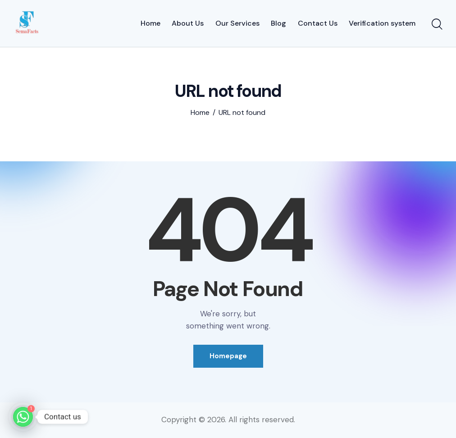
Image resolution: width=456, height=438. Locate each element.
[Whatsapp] (23, 417)
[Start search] (437, 25)
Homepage (228, 355)
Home (200, 112)
